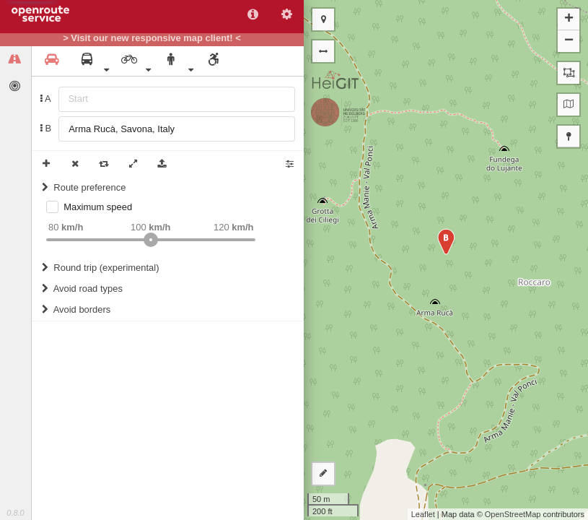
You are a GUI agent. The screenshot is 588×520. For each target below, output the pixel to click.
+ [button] (569, 19)
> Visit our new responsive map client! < (152, 38)
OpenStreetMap (513, 514)
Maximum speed (97, 207)
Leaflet (423, 514)
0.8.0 (15, 512)
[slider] (151, 240)
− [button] (569, 41)
